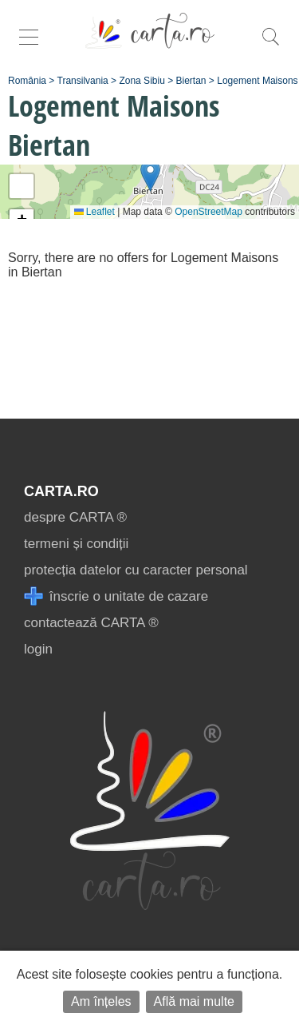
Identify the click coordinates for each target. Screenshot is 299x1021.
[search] (270, 45)
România (27, 80)
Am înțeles (101, 1001)
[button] (150, 175)
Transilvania (82, 80)
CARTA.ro (61, 491)
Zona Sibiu (141, 80)
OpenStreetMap (208, 211)
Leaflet (94, 211)
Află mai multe (194, 1001)
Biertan (191, 80)
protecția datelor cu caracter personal (136, 570)
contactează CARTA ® (91, 622)
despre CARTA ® (75, 517)
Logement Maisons (257, 80)
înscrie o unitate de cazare (116, 596)
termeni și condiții (76, 543)
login (38, 649)
